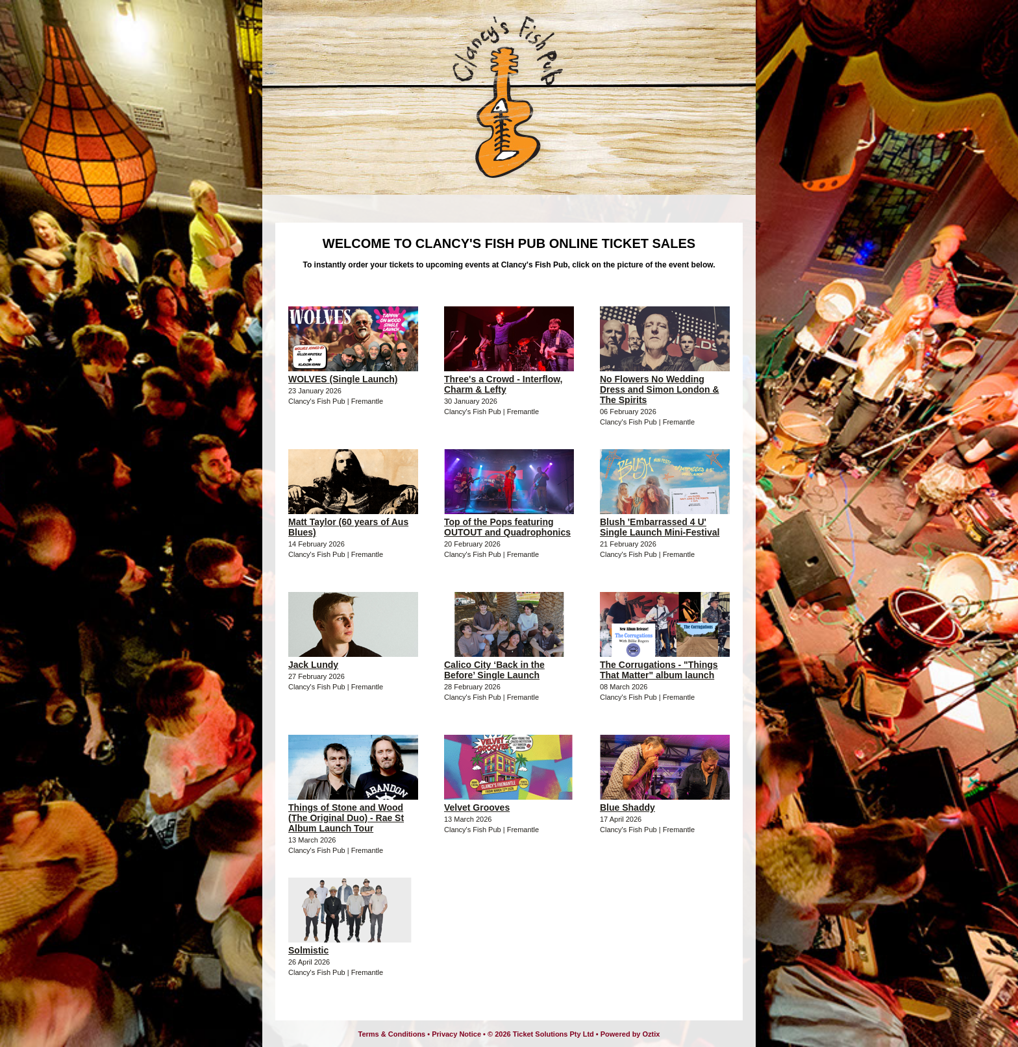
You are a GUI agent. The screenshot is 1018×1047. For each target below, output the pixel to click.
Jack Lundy (313, 664)
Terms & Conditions (392, 1034)
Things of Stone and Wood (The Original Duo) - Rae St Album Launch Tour (346, 817)
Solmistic (308, 950)
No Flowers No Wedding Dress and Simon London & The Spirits (659, 389)
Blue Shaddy (627, 807)
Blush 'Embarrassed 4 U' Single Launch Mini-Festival (659, 527)
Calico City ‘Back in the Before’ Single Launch (494, 669)
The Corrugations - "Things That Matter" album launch (659, 669)
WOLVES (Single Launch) (343, 379)
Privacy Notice (456, 1034)
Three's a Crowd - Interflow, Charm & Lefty (503, 384)
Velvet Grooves (477, 807)
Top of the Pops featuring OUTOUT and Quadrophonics (507, 527)
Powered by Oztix (630, 1034)
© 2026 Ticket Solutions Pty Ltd (541, 1034)
